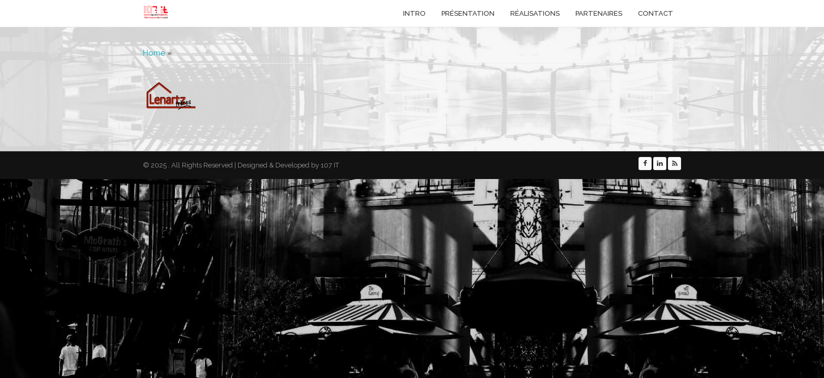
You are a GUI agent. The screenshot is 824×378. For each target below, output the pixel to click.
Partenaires (598, 13)
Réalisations (535, 13)
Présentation (468, 13)
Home (154, 53)
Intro (414, 13)
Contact (655, 13)
